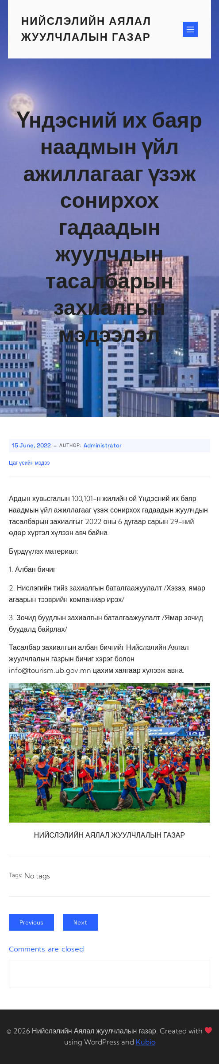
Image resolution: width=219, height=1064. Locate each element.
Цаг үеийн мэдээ (29, 462)
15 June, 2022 (31, 445)
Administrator (103, 445)
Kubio (145, 1041)
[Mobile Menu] (190, 29)
